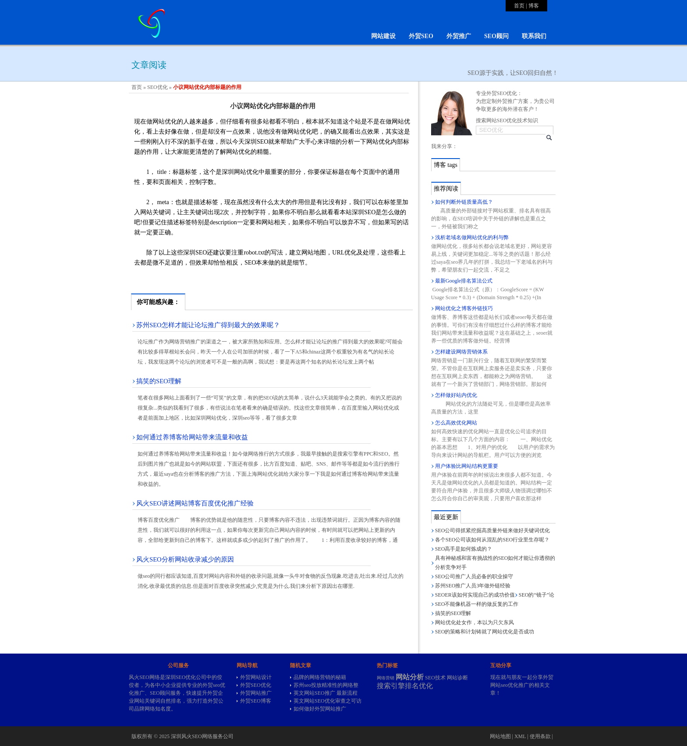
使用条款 (540, 736)
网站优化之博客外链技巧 (464, 308)
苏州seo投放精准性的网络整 (326, 685)
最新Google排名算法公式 (463, 281)
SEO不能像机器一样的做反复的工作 (477, 604)
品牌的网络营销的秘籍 (320, 677)
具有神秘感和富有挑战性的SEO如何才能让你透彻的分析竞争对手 (495, 562)
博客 (533, 6)
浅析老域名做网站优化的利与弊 (472, 237)
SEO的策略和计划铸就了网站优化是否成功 (485, 632)
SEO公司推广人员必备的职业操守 (474, 576)
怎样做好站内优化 (456, 395)
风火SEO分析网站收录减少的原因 (185, 559)
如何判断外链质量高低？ (464, 202)
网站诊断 (457, 678)
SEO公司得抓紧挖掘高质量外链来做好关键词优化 (492, 530)
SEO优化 (157, 87)
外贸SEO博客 (255, 701)
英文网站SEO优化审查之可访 (327, 701)
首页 (519, 6)
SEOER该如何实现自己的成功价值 (475, 595)
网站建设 (383, 36)
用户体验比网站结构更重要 (466, 466)
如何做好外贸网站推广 (320, 709)
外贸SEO (421, 36)
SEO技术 (435, 678)
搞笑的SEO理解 (158, 381)
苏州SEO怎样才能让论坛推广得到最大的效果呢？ (208, 325)
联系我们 (534, 36)
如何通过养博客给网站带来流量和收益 (192, 437)
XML (520, 736)
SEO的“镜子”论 (536, 595)
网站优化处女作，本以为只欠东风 (474, 622)
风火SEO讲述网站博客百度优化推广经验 (195, 503)
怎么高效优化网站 (456, 423)
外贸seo (211, 685)
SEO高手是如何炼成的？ (463, 549)
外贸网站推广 (256, 693)
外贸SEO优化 (255, 685)
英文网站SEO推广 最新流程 (326, 693)
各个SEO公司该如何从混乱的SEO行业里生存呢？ (492, 540)
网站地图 (500, 736)
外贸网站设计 (256, 677)
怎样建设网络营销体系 (461, 352)
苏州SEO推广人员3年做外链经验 (473, 586)
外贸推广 (458, 36)
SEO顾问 (496, 36)
